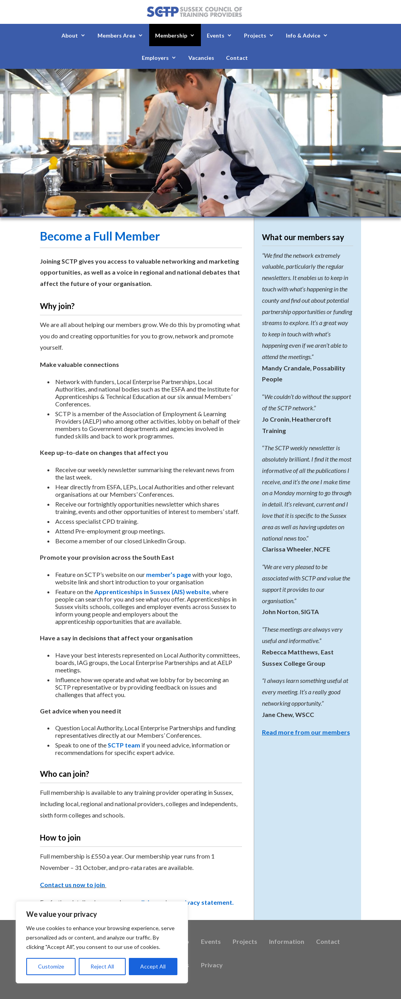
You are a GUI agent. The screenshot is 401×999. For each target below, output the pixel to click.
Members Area (116, 35)
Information (286, 942)
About (69, 35)
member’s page (168, 574)
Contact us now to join (72, 884)
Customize (51, 966)
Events (215, 35)
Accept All (153, 966)
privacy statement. (206, 902)
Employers (155, 57)
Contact (237, 57)
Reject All (102, 966)
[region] (102, 942)
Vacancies (201, 57)
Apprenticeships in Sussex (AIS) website (152, 591)
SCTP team (124, 745)
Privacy (212, 965)
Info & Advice (303, 35)
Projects (255, 35)
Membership (171, 35)
